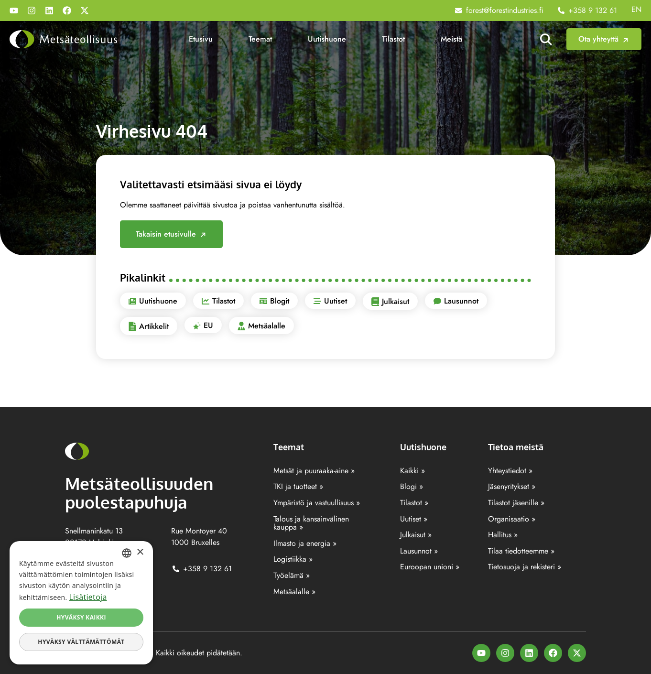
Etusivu (201, 38)
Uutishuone (327, 38)
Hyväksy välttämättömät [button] (81, 642)
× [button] (139, 552)
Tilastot (393, 38)
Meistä (451, 38)
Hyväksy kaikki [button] (81, 617)
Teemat (260, 38)
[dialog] (81, 602)
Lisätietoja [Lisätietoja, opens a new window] (88, 597)
